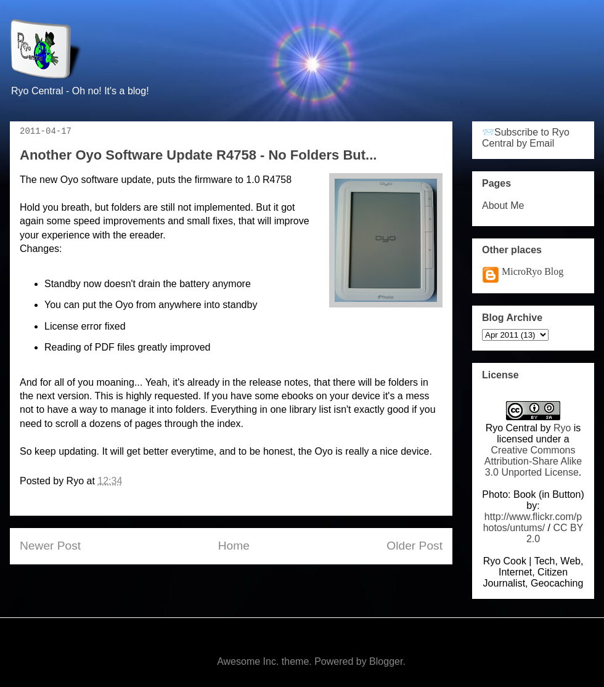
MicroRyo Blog (532, 271)
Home (234, 545)
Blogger (385, 661)
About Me (503, 205)
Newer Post (50, 545)
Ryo (562, 428)
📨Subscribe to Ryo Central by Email (525, 137)
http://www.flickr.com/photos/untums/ (532, 522)
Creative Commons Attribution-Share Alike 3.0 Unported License (533, 461)
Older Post (414, 545)
